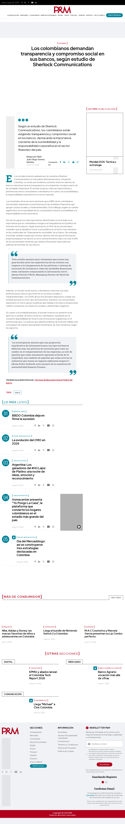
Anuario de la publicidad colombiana (67, 736)
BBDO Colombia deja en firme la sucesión (28, 417)
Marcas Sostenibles (49, 15)
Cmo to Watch (99, 15)
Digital (60, 15)
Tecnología (49, 627)
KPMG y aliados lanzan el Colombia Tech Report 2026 (43, 675)
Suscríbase (62, 732)
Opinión (81, 15)
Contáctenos (63, 741)
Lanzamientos (41, 700)
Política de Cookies (66, 751)
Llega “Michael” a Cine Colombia (44, 705)
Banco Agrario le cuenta (109, 668)
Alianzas (89, 627)
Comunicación (13, 15)
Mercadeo (24, 15)
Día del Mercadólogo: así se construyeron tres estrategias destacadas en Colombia (31, 548)
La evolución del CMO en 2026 (28, 441)
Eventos (89, 15)
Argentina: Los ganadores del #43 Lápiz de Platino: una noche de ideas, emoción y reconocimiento (29, 471)
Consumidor (34, 15)
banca (17, 392)
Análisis (6, 627)
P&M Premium (114, 15)
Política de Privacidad (67, 748)
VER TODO (116, 598)
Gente (66, 15)
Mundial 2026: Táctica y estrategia (102, 163)
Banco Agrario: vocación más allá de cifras (109, 675)
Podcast (73, 15)
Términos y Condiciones (68, 744)
